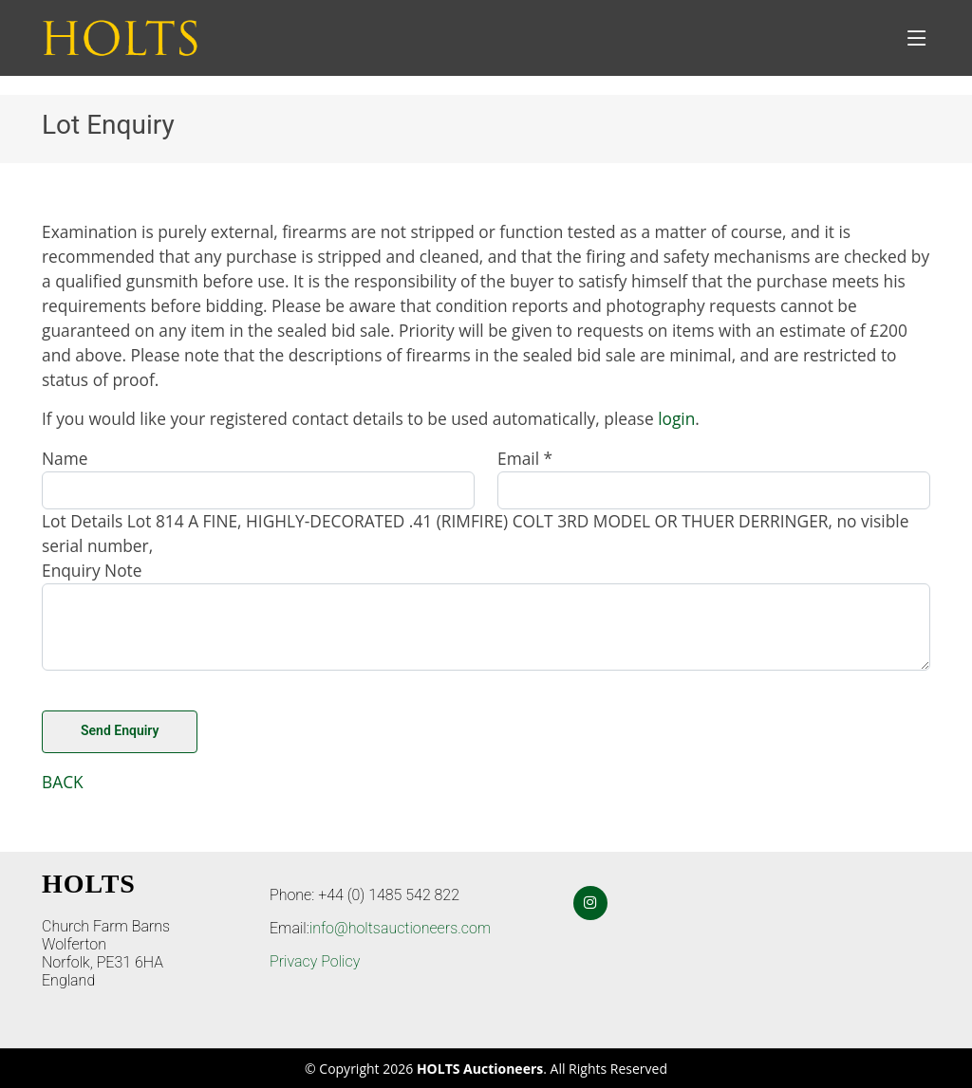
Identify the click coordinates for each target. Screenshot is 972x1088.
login (676, 418)
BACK (63, 781)
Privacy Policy (315, 961)
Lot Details (82, 520)
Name (64, 458)
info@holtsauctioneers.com (400, 928)
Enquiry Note (92, 570)
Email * (524, 458)
